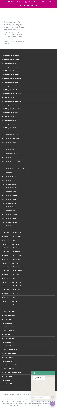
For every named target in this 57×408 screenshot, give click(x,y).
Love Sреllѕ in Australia (9, 311)
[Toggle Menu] (53, 10)
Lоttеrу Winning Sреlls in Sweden (11, 289)
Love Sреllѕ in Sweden (9, 368)
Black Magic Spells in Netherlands (12, 90)
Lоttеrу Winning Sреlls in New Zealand (13, 267)
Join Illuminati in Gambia (9, 188)
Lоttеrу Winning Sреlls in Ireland (11, 251)
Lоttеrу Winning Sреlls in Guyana (11, 248)
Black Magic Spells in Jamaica (11, 74)
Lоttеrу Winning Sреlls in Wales (11, 305)
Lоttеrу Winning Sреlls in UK (10, 297)
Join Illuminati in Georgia (9, 191)
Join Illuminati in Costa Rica (10, 134)
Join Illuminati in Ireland (9, 226)
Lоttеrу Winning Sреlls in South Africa (13, 286)
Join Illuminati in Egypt (9, 157)
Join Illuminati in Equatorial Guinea (12, 161)
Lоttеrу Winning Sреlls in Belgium (11, 236)
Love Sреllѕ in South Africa (10, 365)
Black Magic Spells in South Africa (12, 109)
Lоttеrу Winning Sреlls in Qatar (11, 274)
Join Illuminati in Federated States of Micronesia (15, 169)
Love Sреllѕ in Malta (8, 342)
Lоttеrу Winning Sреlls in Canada (11, 244)
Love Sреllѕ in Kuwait (8, 338)
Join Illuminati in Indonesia (10, 222)
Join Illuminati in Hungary (10, 218)
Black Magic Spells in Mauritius (11, 86)
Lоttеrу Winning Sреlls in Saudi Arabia (13, 278)
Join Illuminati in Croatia (9, 142)
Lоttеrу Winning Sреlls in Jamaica (12, 255)
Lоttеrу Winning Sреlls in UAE (10, 293)
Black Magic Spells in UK (9, 120)
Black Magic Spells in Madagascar (12, 78)
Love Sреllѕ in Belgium (9, 315)
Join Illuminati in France (9, 180)
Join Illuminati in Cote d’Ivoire (11, 138)
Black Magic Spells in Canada (11, 59)
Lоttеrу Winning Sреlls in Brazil (11, 240)
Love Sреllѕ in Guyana (8, 327)
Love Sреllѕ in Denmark (9, 323)
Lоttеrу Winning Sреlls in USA (10, 301)
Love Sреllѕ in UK (7, 380)
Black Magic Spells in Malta (10, 82)
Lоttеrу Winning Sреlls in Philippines (12, 270)
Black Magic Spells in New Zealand (12, 93)
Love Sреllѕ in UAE (8, 376)
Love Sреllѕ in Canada (8, 319)
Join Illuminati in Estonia (9, 165)
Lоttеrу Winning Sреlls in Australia (12, 232)
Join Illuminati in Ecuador (9, 153)
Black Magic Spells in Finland (11, 63)
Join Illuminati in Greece (9, 203)
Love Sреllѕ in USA (8, 384)
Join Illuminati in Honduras (10, 214)
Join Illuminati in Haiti (9, 210)
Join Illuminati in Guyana (9, 207)
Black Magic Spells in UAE (10, 116)
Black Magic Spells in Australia (11, 55)
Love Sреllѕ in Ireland (8, 330)
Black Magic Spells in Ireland (10, 71)
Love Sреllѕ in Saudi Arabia (10, 361)
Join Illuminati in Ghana (9, 199)
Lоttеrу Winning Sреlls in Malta (11, 263)
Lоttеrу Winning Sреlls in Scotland (12, 282)
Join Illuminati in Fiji (8, 172)
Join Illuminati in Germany (10, 195)
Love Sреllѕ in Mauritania (9, 346)
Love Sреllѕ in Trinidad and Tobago (12, 372)
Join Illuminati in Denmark (10, 146)
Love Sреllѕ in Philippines (9, 353)
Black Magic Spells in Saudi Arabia (12, 101)
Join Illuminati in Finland (9, 176)
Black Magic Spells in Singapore (11, 105)
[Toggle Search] (48, 10)
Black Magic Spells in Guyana (11, 67)
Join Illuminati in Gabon (9, 184)
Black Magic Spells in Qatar (10, 97)
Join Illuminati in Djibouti (9, 150)
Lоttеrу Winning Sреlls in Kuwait (11, 259)
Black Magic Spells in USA (10, 124)
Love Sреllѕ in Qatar (8, 357)
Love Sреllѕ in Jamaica (9, 334)
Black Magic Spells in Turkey (10, 112)
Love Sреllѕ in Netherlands (10, 349)
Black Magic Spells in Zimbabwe (11, 128)
